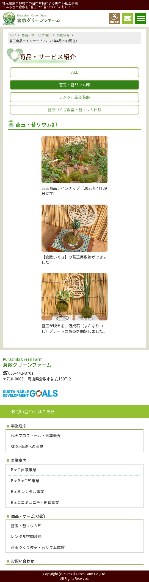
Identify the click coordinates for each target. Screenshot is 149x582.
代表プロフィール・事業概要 (36, 435)
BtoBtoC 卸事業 (25, 480)
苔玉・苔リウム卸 (26, 525)
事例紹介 (63, 35)
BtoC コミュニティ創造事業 (35, 502)
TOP (12, 35)
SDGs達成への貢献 (27, 446)
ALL (74, 72)
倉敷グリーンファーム (31, 18)
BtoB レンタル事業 (27, 491)
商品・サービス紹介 (36, 35)
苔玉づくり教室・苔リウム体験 (74, 109)
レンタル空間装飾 (74, 97)
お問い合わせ (22, 561)
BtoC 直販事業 (23, 469)
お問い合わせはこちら (33, 411)
